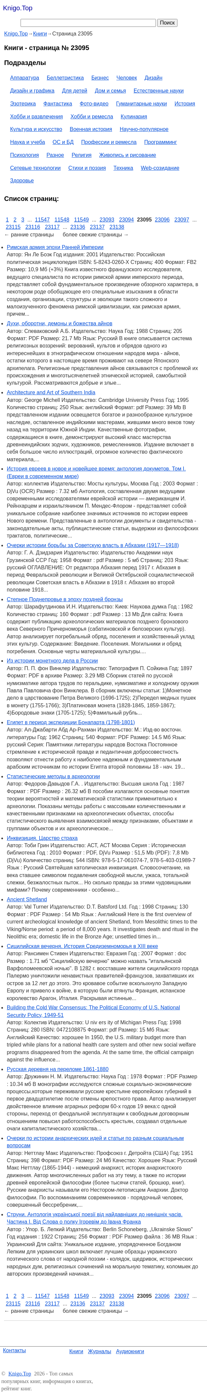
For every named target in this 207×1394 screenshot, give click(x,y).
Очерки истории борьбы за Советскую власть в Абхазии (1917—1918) (93, 545)
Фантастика (57, 103)
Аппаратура (24, 78)
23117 (52, 227)
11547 (42, 219)
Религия (82, 155)
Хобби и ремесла (91, 116)
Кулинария (134, 116)
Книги (76, 1351)
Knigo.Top (18, 8)
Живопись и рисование (127, 155)
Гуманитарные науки (141, 103)
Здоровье (22, 180)
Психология (24, 155)
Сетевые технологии (35, 168)
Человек (126, 78)
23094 (126, 219)
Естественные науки (159, 91)
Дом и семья (110, 91)
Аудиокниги (130, 1351)
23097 (181, 219)
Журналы (99, 1351)
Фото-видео (94, 103)
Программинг (160, 142)
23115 (13, 227)
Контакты (14, 1350)
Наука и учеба (27, 142)
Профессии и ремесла (109, 142)
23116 (32, 227)
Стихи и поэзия (87, 168)
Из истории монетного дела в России (52, 661)
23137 (97, 227)
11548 (61, 219)
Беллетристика (65, 78)
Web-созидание (160, 168)
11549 (81, 219)
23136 (77, 227)
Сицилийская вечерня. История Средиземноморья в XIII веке (82, 946)
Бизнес (100, 78)
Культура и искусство (36, 129)
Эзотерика (22, 103)
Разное (55, 155)
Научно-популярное (144, 129)
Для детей (74, 91)
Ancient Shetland (27, 899)
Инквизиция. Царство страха (42, 838)
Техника (123, 168)
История (184, 103)
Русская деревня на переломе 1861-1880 (57, 1069)
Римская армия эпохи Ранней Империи (55, 247)
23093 (107, 219)
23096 (162, 219)
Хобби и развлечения (36, 116)
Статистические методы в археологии (53, 776)
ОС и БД (63, 142)
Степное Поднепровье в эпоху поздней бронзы (65, 599)
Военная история (91, 129)
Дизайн (154, 78)
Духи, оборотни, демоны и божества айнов (59, 323)
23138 (116, 227)
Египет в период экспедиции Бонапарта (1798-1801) (71, 722)
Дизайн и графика (32, 91)
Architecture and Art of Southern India (51, 392)
